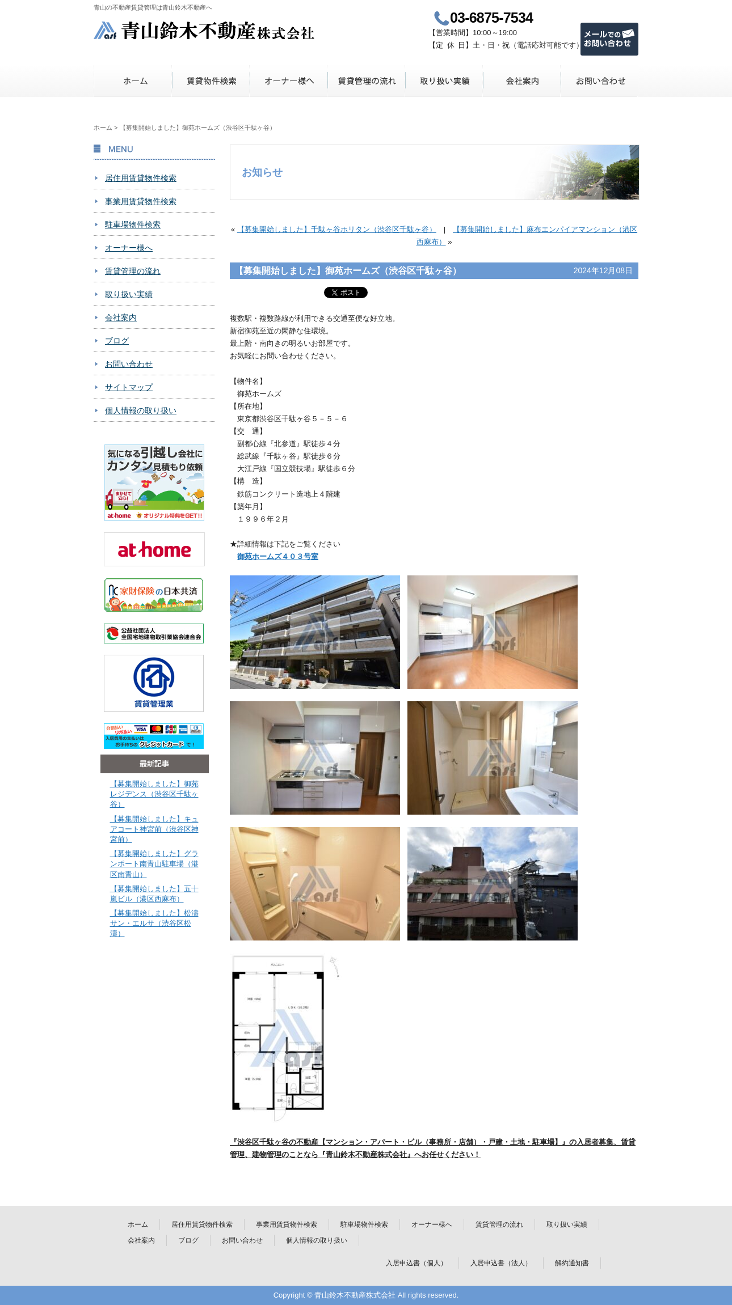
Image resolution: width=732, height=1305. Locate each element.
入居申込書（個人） (416, 1263)
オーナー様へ (288, 81)
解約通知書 (572, 1263)
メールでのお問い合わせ (609, 39)
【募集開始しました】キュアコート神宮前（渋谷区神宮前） (154, 829)
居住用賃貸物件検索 (140, 178)
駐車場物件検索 (133, 224)
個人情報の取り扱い (140, 410)
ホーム (133, 81)
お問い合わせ (599, 81)
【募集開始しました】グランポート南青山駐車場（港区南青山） (154, 863)
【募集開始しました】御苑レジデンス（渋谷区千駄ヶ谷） (154, 793)
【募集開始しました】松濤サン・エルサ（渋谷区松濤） (154, 923)
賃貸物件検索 (211, 81)
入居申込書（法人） (501, 1263)
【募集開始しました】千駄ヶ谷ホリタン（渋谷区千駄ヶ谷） (336, 229)
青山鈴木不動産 (204, 30)
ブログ (117, 340)
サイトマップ (129, 387)
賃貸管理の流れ (366, 81)
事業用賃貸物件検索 (140, 201)
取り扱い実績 (444, 81)
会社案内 (522, 81)
